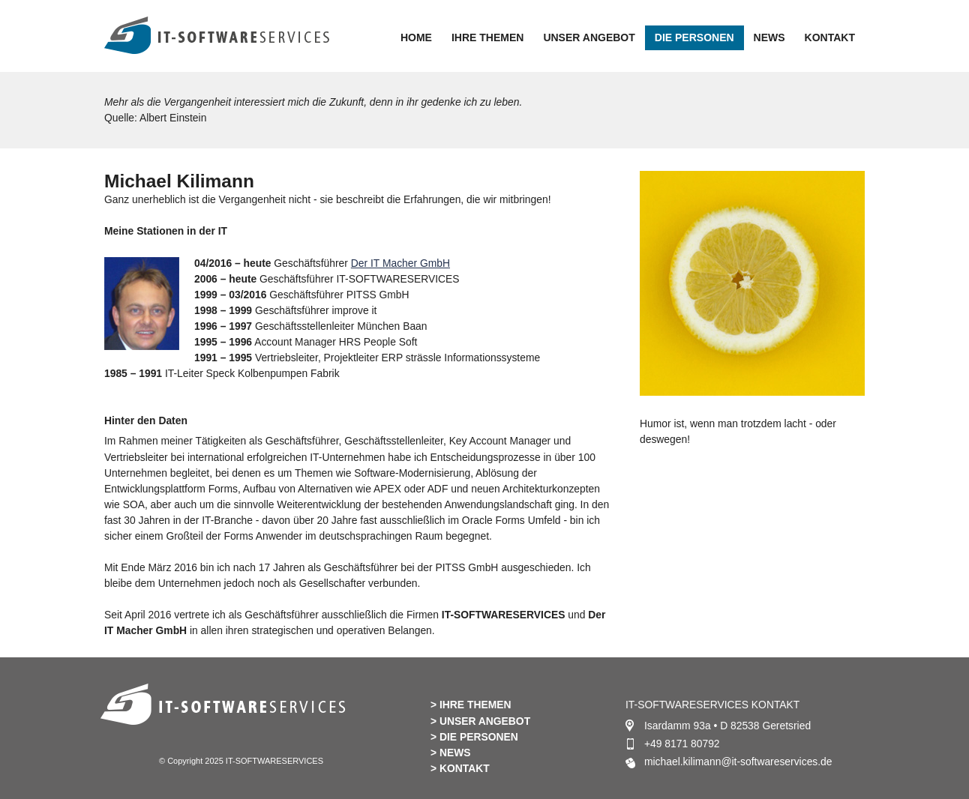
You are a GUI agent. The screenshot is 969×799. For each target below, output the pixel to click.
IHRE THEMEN (488, 37)
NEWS (769, 37)
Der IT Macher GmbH (400, 263)
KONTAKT (830, 37)
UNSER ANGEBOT (588, 37)
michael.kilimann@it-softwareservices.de (738, 762)
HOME (416, 37)
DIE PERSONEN (694, 37)
